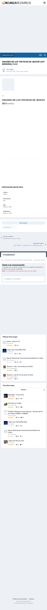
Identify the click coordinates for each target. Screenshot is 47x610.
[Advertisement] (22, 29)
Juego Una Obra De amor (16, 440)
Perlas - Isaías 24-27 (13, 341)
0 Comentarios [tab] (9, 255)
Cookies (31, 599)
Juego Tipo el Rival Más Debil (16, 350)
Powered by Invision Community (23, 603)
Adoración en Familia (14, 403)
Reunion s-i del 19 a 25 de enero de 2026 (20, 375)
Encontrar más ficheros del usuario (17, 71)
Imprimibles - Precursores (16, 395)
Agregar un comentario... (13, 279)
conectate (19, 269)
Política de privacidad (20, 599)
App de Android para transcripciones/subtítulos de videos (25, 358)
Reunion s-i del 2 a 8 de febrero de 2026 (20, 366)
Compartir (23, 222)
